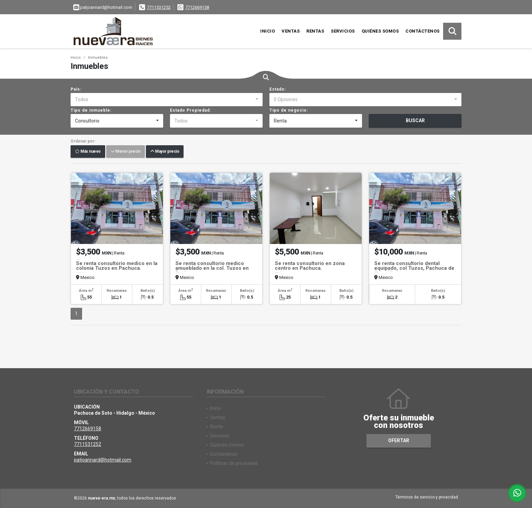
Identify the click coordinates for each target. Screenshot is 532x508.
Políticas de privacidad (234, 463)
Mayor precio (164, 151)
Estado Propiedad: (190, 110)
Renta (216, 426)
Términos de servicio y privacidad (426, 497)
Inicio (267, 31)
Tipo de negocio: (288, 110)
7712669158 (197, 7)
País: (76, 89)
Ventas (291, 31)
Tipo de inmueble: (91, 110)
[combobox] (167, 100)
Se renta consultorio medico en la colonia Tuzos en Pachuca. (116, 265)
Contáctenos (422, 31)
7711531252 (159, 7)
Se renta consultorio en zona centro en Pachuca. (310, 265)
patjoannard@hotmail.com (102, 460)
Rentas (315, 31)
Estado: (277, 89)
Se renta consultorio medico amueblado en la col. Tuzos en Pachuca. (212, 268)
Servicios (343, 31)
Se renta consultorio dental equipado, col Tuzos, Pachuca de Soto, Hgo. (414, 268)
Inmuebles (98, 57)
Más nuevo (88, 151)
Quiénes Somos (380, 31)
